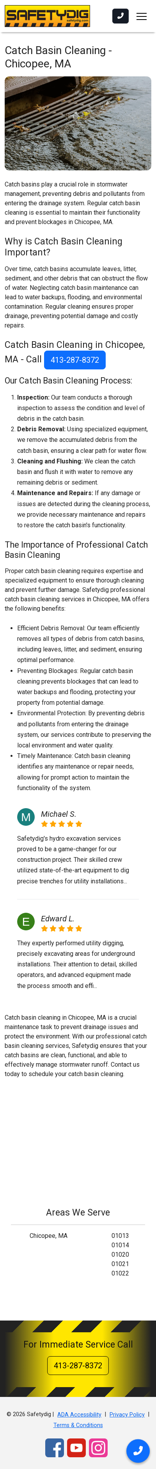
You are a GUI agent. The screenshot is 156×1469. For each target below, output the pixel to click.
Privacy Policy (127, 1414)
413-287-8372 (75, 360)
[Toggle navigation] (141, 16)
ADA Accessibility (79, 1414)
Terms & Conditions (78, 1425)
